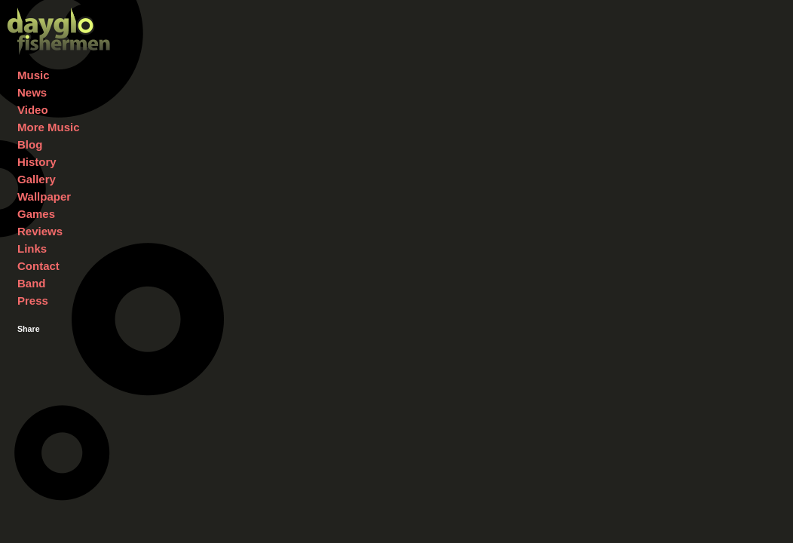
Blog (29, 144)
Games (36, 213)
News (32, 92)
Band (31, 283)
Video (32, 109)
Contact (38, 265)
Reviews (40, 231)
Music (33, 75)
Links (32, 248)
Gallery (36, 179)
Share (28, 328)
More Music (48, 127)
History (37, 161)
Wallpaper (44, 196)
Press (32, 300)
